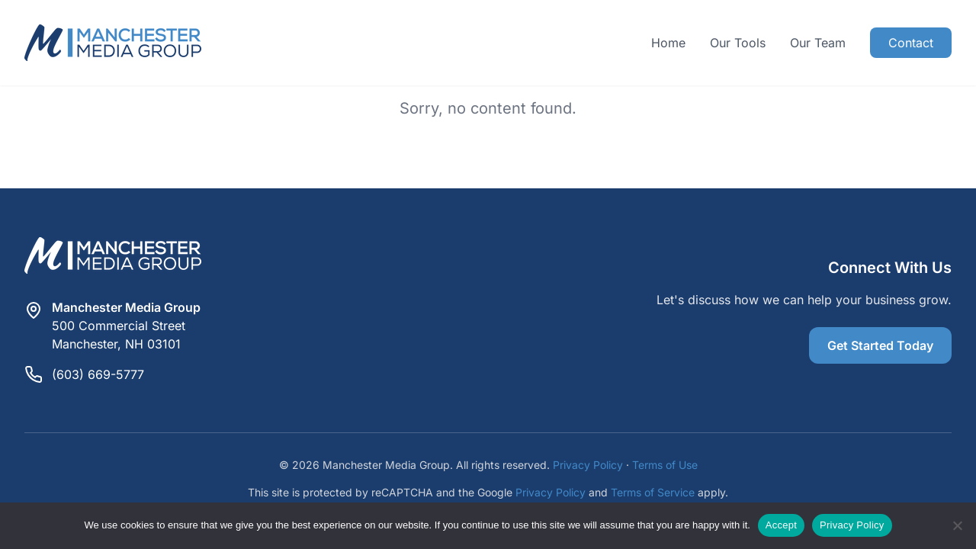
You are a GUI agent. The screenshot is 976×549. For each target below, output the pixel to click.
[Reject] (957, 525)
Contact (910, 42)
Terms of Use (665, 464)
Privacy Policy (588, 464)
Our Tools (738, 42)
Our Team (818, 42)
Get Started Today (880, 345)
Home (668, 42)
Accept (781, 525)
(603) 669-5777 (98, 374)
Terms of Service (653, 492)
